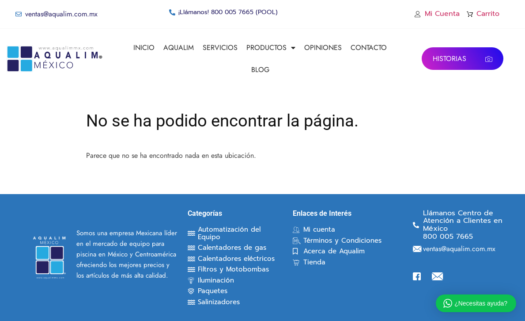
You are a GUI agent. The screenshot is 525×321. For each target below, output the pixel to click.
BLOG (260, 70)
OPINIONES (323, 47)
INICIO (144, 47)
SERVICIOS (220, 47)
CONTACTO (369, 47)
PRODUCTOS (270, 48)
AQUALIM (178, 47)
